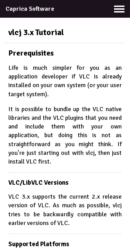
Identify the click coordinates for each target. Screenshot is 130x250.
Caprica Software (30, 8)
